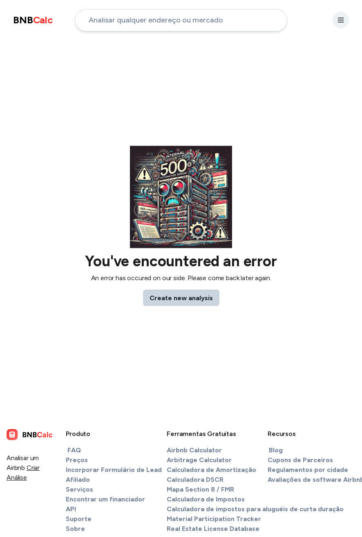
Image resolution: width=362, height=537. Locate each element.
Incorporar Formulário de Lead (114, 470)
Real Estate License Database (213, 529)
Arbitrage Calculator (199, 460)
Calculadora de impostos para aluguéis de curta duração (255, 509)
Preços (77, 460)
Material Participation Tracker (214, 519)
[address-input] (181, 20)
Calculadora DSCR (195, 479)
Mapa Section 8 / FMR (200, 489)
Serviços (79, 489)
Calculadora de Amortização (211, 470)
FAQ (74, 450)
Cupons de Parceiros (300, 460)
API (71, 509)
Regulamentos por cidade (308, 470)
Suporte (79, 519)
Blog (276, 450)
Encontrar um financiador (105, 499)
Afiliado (78, 479)
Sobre (75, 529)
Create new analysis (181, 298)
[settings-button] (341, 20)
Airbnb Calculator (194, 450)
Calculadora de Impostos (206, 499)
